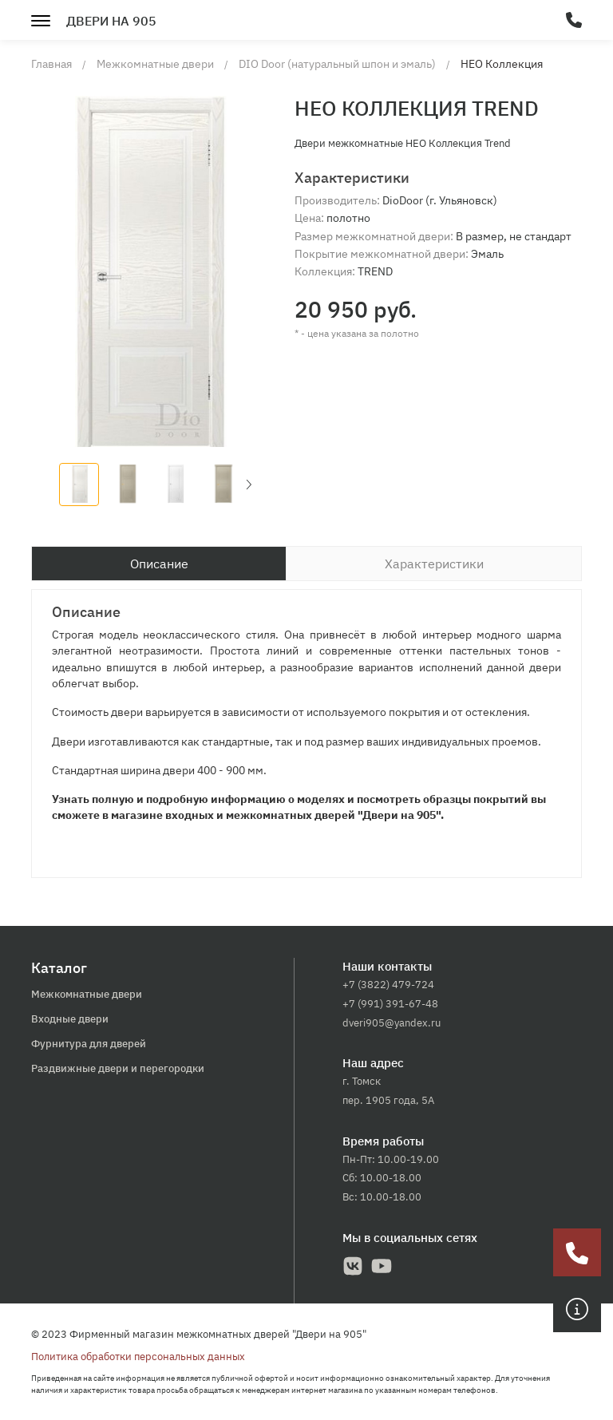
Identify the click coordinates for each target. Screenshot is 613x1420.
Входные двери (70, 1019)
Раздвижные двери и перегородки (117, 1068)
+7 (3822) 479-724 (388, 984)
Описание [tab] (159, 564)
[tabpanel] (306, 733)
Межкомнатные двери (86, 994)
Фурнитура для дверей (88, 1043)
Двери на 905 (111, 20)
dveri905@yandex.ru (391, 1023)
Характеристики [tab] (434, 564)
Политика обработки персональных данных (138, 1356)
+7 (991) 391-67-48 (390, 1004)
